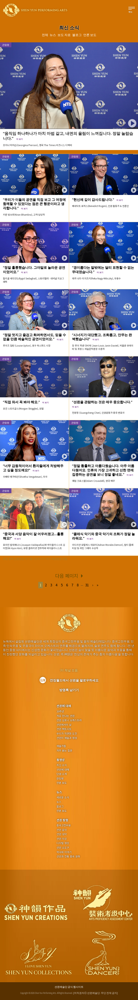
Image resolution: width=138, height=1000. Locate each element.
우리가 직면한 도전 (67, 733)
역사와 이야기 (64, 852)
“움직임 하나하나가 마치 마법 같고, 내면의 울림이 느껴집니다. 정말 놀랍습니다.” (68, 136)
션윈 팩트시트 (64, 729)
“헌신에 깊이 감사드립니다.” (97, 199)
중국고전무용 (64, 825)
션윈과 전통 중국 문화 (68, 856)
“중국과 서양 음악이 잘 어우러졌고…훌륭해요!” (33, 535)
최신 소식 (62, 765)
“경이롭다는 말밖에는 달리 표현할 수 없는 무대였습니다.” (103, 269)
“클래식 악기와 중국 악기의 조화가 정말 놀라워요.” (103, 535)
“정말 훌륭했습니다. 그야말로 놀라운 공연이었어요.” (34, 269)
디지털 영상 (63, 843)
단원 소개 (62, 774)
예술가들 (61, 746)
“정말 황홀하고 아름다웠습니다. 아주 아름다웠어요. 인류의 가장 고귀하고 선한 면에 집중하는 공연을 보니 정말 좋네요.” (103, 470)
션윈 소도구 (63, 847)
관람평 (5, 156)
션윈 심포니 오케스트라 (69, 720)
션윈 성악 (62, 834)
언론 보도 (62, 783)
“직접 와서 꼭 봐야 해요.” (26, 401)
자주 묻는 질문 (64, 750)
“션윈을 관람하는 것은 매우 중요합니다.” (103, 403)
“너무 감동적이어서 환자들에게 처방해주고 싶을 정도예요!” (33, 467)
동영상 (61, 760)
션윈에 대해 (64, 706)
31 (87, 584)
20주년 (60, 711)
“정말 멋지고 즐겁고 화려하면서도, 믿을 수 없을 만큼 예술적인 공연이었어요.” (34, 336)
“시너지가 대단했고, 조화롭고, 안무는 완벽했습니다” (102, 336)
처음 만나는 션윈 (66, 716)
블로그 (60, 806)
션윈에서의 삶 (64, 725)
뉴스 (59, 792)
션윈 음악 (62, 830)
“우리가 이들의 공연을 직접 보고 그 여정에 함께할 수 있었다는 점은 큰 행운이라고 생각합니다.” (34, 203)
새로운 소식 (63, 797)
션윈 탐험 (62, 820)
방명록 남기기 (69, 690)
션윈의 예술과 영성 (67, 738)
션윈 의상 (62, 839)
